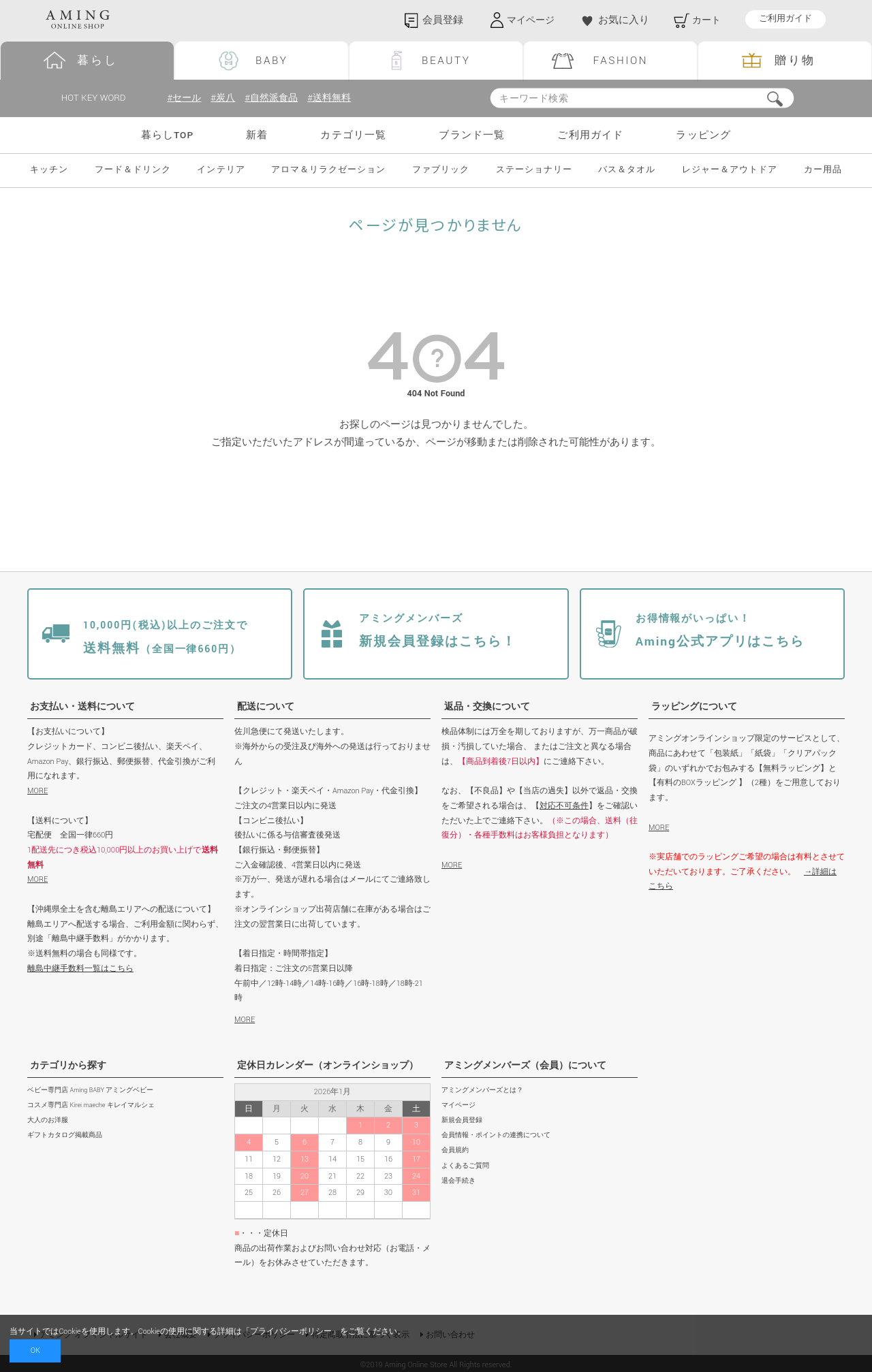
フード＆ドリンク (133, 170)
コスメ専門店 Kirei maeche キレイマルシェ (91, 1105)
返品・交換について (487, 707)
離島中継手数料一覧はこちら (80, 968)
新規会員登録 (461, 1120)
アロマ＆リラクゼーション (328, 170)
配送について (265, 707)
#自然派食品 (276, 98)
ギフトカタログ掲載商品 (64, 1135)
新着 (257, 135)
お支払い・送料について (82, 707)
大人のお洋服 (47, 1120)
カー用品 (823, 170)
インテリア (221, 170)
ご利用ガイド (785, 19)
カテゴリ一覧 (353, 135)
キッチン (49, 170)
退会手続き (458, 1181)
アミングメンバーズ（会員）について (525, 1065)
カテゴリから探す (68, 1065)
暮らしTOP (167, 135)
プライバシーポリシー (291, 1331)
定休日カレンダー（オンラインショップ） (327, 1065)
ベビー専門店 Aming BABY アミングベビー (90, 1090)
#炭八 (225, 98)
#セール (185, 98)
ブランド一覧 (472, 135)
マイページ (458, 1105)
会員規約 (455, 1151)
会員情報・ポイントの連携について (495, 1135)
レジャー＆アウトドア (729, 170)
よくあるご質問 (465, 1166)
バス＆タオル (626, 170)
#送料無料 (337, 98)
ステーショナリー (534, 170)
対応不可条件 (564, 806)
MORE (37, 791)
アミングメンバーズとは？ (482, 1090)
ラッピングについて (694, 707)
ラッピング (703, 135)
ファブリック (440, 170)
